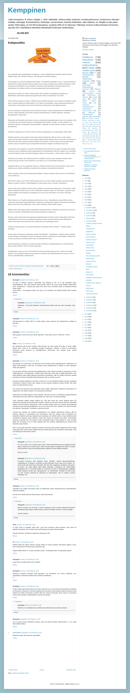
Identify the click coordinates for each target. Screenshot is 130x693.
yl (84, 143)
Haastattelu (92, 136)
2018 (86, 200)
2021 (86, 191)
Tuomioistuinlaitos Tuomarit (91, 93)
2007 (86, 335)
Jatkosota (94, 128)
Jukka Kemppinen (90, 38)
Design (84, 128)
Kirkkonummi (97, 124)
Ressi (87, 269)
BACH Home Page (90, 149)
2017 (86, 202)
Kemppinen (27, 10)
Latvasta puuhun (91, 261)
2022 (86, 189)
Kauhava (91, 91)
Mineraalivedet (94, 134)
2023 (86, 186)
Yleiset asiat (88, 70)
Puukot (84, 132)
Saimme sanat (90, 242)
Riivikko (88, 253)
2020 (86, 194)
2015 (86, 314)
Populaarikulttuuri (87, 114)
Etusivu (42, 670)
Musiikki (85, 77)
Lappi (84, 99)
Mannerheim (97, 141)
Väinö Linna (86, 124)
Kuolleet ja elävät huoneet (94, 223)
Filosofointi (87, 60)
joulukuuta (89, 207)
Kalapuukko (89, 231)
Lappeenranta (89, 138)
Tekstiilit (84, 136)
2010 (86, 327)
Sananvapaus (86, 108)
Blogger (77, 684)
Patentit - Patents (89, 101)
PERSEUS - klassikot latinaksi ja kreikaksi (90, 165)
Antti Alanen (17, 632)
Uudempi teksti (13, 670)
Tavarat (95, 97)
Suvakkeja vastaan (92, 267)
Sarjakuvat (91, 112)
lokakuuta (89, 213)
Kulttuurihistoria (17, 268)
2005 (86, 341)
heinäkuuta (89, 221)
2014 (86, 317)
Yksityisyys (85, 105)
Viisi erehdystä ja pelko (93, 256)
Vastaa (15, 295)
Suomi (94, 99)
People (87, 126)
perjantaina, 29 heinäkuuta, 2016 (35, 302)
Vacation (84, 134)
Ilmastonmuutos (87, 110)
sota (95, 103)
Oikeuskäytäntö (88, 75)
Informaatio (86, 85)
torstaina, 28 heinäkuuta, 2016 (29, 280)
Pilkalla (88, 226)
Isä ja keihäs (90, 275)
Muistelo (85, 73)
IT (95, 73)
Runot (92, 83)
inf (90, 143)
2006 (86, 338)
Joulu (99, 136)
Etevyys (88, 285)
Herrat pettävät (90, 250)
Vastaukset (18, 299)
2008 (86, 333)
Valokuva (85, 97)
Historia (86, 62)
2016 (86, 205)
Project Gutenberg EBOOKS (89, 169)
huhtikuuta (89, 302)
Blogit (99, 81)
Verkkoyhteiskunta (88, 107)
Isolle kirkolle (90, 245)
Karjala (96, 130)
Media (92, 68)
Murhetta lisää (90, 229)
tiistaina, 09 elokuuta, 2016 (33, 605)
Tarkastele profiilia (87, 49)
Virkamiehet (95, 126)
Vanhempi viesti (71, 670)
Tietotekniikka (96, 116)
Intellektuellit (91, 95)
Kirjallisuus (87, 57)
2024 (86, 183)
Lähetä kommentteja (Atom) (20, 673)
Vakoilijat (88, 280)
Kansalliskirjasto (86, 130)
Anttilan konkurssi (91, 239)
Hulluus (84, 103)
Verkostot (85, 116)
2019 (86, 197)
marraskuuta (90, 210)
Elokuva (98, 89)
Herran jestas (90, 247)
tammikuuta (90, 310)
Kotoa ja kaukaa (91, 234)
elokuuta (89, 218)
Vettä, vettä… (90, 291)
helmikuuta (89, 308)
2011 (86, 325)
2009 (86, 330)
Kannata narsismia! (92, 294)
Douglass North (88, 141)
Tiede (99, 110)
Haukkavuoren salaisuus (93, 283)
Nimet (87, 118)
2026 (86, 178)
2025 (86, 181)
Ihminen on (89, 272)
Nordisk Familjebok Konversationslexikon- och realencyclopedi (92, 156)
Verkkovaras (89, 288)
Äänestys (89, 264)
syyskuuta (89, 215)
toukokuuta (89, 300)
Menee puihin (90, 258)
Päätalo (98, 140)
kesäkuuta (89, 297)
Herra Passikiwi (90, 237)
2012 (86, 322)
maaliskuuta (90, 305)
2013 (86, 319)
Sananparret (94, 132)
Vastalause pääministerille (94, 277)
